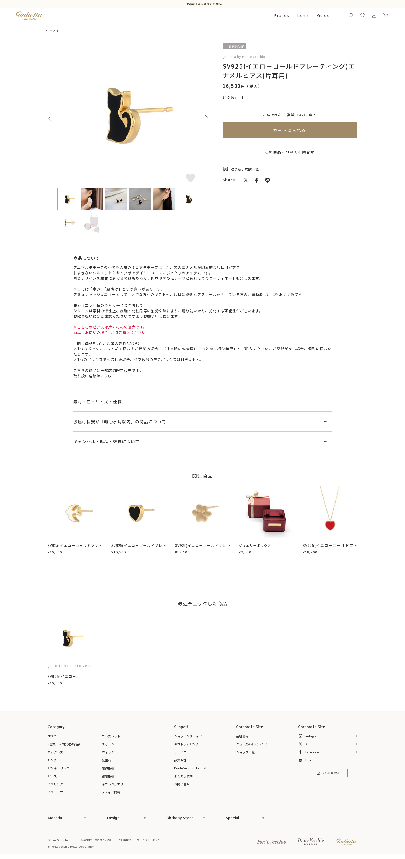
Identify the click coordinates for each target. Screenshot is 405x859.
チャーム (108, 744)
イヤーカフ (55, 792)
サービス (180, 752)
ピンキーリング (58, 768)
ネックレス (55, 752)
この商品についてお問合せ (290, 151)
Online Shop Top (58, 840)
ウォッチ (108, 752)
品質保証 (180, 760)
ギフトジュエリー (114, 784)
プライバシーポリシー (155, 840)
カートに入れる (289, 130)
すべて (52, 736)
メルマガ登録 (327, 774)
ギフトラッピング (186, 744)
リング (52, 760)
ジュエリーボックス (256, 545)
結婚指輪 (108, 776)
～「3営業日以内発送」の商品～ (202, 4)
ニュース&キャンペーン (252, 744)
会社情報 (242, 736)
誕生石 (106, 760)
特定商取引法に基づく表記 (98, 840)
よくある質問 (183, 776)
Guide (323, 16)
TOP (40, 30)
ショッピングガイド (188, 736)
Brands (281, 16)
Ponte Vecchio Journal (190, 768)
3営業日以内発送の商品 (64, 744)
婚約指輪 (108, 768)
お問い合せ (182, 784)
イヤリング (55, 784)
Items (303, 16)
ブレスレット (111, 736)
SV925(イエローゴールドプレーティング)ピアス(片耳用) (202, 548)
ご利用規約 (128, 840)
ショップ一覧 (245, 752)
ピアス (55, 30)
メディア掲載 (111, 792)
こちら (106, 375)
